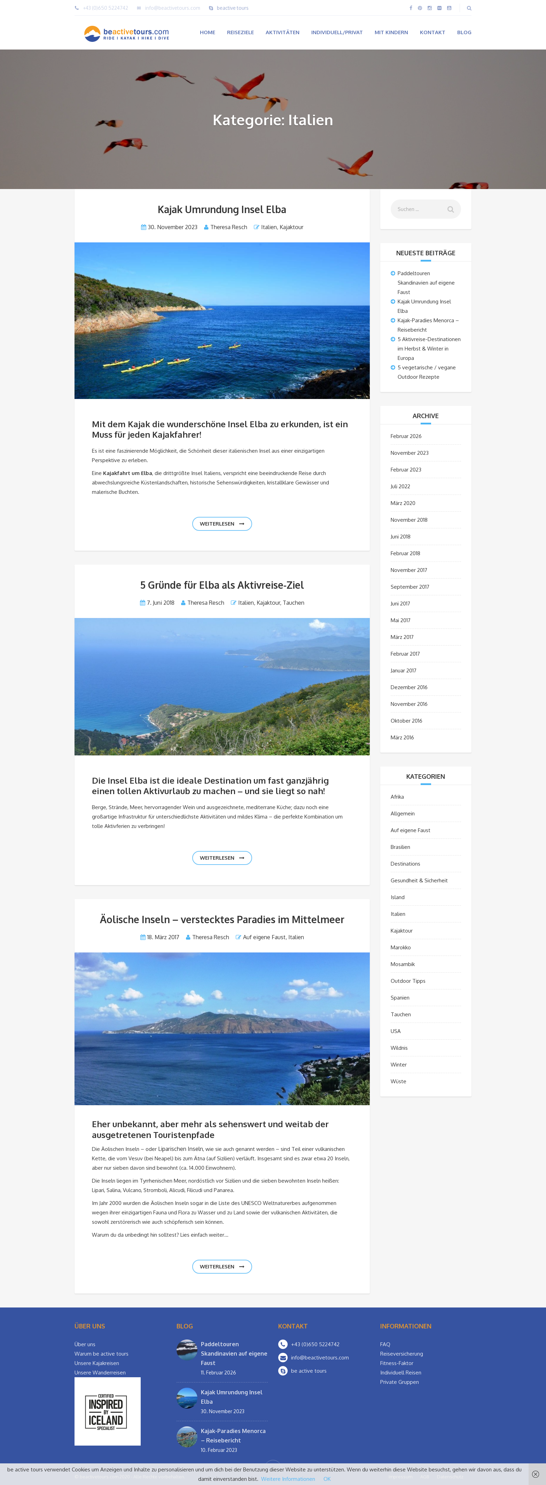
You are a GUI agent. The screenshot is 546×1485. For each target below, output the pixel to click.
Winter (399, 1064)
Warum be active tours (101, 1353)
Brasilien (400, 847)
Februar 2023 (406, 469)
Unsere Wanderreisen (100, 1372)
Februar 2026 (406, 436)
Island (398, 897)
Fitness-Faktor (396, 1363)
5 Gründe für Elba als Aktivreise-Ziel (222, 585)
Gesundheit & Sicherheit (419, 880)
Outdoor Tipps (408, 981)
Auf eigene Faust (264, 937)
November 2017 (409, 570)
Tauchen (293, 602)
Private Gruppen (399, 1382)
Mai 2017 (401, 620)
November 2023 (410, 453)
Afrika (397, 796)
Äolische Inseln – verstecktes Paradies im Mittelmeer (222, 919)
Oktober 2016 (406, 720)
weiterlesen (222, 523)
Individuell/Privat (337, 32)
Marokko (401, 947)
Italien (269, 227)
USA (396, 1031)
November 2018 (409, 520)
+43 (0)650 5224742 (105, 8)
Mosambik (403, 964)
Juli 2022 (400, 486)
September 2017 (410, 586)
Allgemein (403, 813)
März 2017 (402, 637)
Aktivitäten (282, 32)
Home (207, 32)
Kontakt (432, 32)
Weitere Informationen (288, 1479)
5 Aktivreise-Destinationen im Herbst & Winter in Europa (429, 348)
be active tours (309, 1370)
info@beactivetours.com (172, 8)
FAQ (385, 1344)
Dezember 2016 (409, 687)
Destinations (405, 863)
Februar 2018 (405, 553)
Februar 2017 (405, 653)
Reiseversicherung (401, 1353)
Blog (464, 32)
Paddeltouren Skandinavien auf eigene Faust (426, 282)
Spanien (400, 997)
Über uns (85, 1344)
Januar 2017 (403, 670)
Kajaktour (291, 227)
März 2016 (402, 737)
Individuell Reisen (400, 1372)
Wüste (398, 1081)
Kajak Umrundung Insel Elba (222, 209)
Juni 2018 (401, 536)
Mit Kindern (391, 32)
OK (327, 1479)
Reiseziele (240, 32)
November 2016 (409, 704)
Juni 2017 (400, 603)
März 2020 (403, 503)
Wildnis (399, 1048)
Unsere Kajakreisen (97, 1363)
